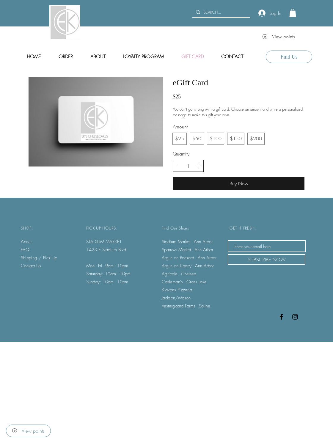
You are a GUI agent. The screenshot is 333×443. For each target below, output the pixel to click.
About (26, 242)
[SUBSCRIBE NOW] (266, 259)
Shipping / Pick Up (40, 258)
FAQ (25, 250)
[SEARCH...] (221, 12)
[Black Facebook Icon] (281, 317)
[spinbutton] (188, 166)
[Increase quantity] (198, 166)
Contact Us (31, 266)
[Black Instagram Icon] (295, 317)
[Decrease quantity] (178, 166)
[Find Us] (289, 57)
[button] (292, 13)
